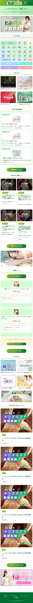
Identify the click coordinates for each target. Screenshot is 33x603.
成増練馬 (19, 43)
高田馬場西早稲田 (19, 47)
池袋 (25, 47)
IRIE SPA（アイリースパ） (13, 289)
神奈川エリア (6, 59)
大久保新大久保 (14, 47)
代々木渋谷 (14, 56)
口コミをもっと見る (16, 350)
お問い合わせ (14, 595)
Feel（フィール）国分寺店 (24, 388)
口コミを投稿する (16, 276)
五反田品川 (25, 56)
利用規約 (16, 597)
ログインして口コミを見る (16, 343)
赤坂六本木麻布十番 (24, 51)
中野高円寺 (9, 47)
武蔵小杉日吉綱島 (3, 56)
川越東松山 (30, 43)
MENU (25, 3)
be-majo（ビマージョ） (24, 104)
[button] (31, 24)
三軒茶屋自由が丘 (8, 56)
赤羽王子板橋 (25, 43)
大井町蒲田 (25, 60)
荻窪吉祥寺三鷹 (3, 47)
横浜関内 (14, 60)
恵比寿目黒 (19, 56)
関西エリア (10, 67)
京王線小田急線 (8, 51)
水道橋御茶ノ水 (30, 51)
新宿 (14, 51)
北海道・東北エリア (9, 63)
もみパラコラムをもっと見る (16, 565)
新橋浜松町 (30, 56)
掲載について (7, 595)
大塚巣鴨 (30, 47)
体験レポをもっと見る (16, 246)
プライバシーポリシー (24, 595)
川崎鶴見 (19, 60)
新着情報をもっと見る (16, 169)
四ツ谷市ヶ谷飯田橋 (19, 51)
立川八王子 (3, 43)
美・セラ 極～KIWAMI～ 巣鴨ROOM (13, 316)
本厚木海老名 (3, 51)
